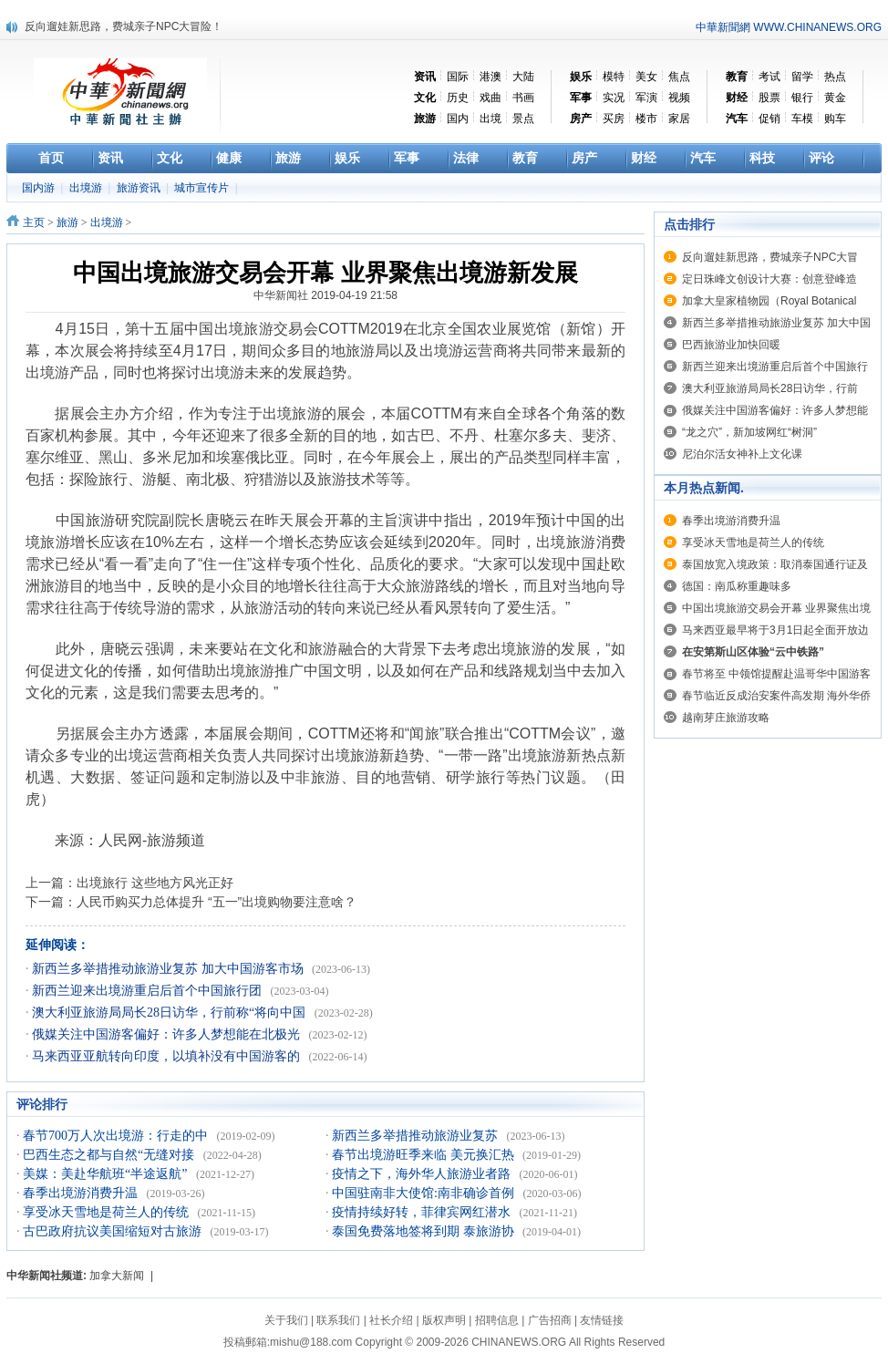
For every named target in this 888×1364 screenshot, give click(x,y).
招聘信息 (497, 1320)
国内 (458, 118)
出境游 (87, 187)
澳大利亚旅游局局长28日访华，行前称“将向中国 (170, 1012)
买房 (614, 118)
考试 (769, 76)
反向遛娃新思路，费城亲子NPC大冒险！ (123, 26)
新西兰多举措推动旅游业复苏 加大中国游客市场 (169, 969)
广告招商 (550, 1320)
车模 (802, 118)
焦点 (679, 76)
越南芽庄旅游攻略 (725, 717)
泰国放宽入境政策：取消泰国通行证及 (775, 564)
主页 (34, 222)
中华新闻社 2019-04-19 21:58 (325, 295)
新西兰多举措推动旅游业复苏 (416, 1135)
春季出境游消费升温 (82, 1193)
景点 (523, 118)
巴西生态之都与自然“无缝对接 (110, 1155)
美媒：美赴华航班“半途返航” (107, 1174)
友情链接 (602, 1320)
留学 (802, 76)
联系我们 (338, 1320)
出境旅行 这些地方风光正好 (155, 882)
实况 (614, 97)
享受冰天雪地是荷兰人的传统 (107, 1212)
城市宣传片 (203, 187)
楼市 (646, 118)
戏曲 (490, 97)
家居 (679, 118)
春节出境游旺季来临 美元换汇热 (424, 1155)
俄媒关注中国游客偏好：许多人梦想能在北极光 (168, 1034)
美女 (646, 76)
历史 (458, 97)
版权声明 (444, 1320)
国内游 (39, 187)
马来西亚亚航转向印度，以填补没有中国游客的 (168, 1056)
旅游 (67, 222)
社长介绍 (391, 1320)
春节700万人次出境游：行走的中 (117, 1135)
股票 (769, 97)
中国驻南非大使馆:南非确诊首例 (424, 1193)
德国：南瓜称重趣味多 (736, 586)
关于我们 (286, 1320)
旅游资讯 (140, 187)
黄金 (835, 97)
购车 (835, 118)
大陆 (523, 76)
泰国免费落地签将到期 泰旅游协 (424, 1231)
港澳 (490, 76)
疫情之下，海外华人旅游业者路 (423, 1174)
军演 (646, 97)
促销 (769, 118)
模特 (614, 76)
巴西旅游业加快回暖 (731, 344)
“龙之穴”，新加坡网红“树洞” (749, 432)
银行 (802, 97)
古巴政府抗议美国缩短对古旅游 (114, 1231)
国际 (458, 76)
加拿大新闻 (116, 1275)
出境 (490, 118)
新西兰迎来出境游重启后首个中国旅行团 (148, 990)
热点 (835, 76)
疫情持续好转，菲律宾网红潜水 (423, 1212)
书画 (523, 97)
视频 (679, 97)
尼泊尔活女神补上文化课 (742, 454)
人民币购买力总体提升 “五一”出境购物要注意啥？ (216, 901)
